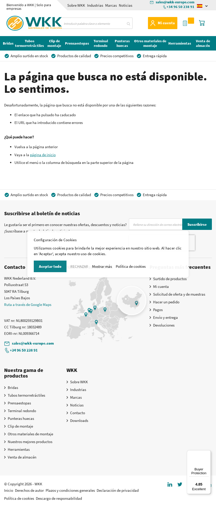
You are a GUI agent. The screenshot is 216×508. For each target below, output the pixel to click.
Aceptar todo (50, 266)
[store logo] (21, 22)
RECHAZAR (79, 266)
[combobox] (96, 23)
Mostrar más (102, 266)
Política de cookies (131, 266)
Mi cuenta (166, 22)
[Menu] (208, 453)
